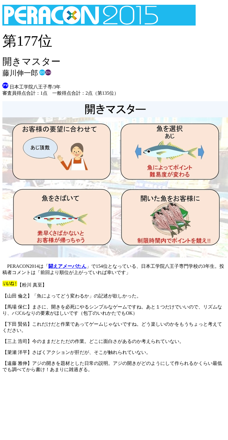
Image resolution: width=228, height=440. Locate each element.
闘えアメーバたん (67, 266)
